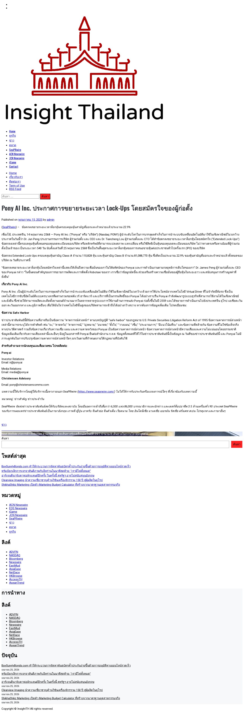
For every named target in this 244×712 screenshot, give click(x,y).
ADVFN (13, 552)
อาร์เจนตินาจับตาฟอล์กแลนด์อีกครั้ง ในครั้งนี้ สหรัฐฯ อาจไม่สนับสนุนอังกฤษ (48, 475)
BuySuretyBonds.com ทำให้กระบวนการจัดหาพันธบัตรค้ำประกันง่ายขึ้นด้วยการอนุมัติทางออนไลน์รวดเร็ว (66, 466)
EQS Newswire (18, 508)
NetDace (14, 572)
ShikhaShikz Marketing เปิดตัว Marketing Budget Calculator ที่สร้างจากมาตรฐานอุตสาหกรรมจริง (61, 484)
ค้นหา (5, 438)
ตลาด (12, 145)
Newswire (15, 562)
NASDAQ (14, 555)
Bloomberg (16, 558)
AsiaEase (15, 569)
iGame (12, 162)
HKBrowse (15, 576)
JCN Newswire (16, 158)
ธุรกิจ (12, 135)
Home (12, 131)
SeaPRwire (15, 150)
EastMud (14, 565)
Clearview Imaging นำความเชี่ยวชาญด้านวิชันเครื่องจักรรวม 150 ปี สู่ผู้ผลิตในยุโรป (52, 480)
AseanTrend (16, 582)
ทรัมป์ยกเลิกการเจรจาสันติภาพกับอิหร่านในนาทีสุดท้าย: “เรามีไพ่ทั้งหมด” (46, 471)
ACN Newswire (17, 154)
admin (50, 219)
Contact (13, 166)
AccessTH (15, 579)
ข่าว (11, 140)
